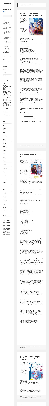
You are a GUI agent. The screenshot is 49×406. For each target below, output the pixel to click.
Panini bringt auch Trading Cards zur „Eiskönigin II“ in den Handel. (30, 357)
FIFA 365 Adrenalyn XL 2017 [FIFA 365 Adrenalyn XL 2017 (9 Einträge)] (6, 88)
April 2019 (4, 158)
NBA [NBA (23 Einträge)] (8, 100)
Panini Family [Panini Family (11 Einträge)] (9, 102)
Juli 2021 (4, 124)
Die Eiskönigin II (35, 145)
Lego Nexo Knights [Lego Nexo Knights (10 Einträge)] (5, 93)
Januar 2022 (4, 121)
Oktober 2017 (4, 182)
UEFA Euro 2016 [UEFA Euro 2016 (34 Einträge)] (6, 111)
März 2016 (4, 208)
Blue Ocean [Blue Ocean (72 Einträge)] (5, 82)
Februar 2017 (4, 193)
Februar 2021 (4, 131)
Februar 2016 (4, 210)
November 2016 (5, 197)
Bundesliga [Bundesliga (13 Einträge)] (9, 82)
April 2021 (4, 128)
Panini (40, 346)
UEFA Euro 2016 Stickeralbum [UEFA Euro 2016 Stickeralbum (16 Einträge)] (5, 113)
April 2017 (4, 190)
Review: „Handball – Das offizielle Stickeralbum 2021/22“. (7, 223)
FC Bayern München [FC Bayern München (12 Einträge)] (5, 86)
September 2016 (5, 200)
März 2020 (4, 143)
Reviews (4, 73)
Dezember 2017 (5, 179)
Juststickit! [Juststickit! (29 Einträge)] (7, 92)
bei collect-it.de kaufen (33, 316)
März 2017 (4, 192)
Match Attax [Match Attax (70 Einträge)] (8, 97)
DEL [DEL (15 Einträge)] (6, 83)
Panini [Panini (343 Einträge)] (5, 102)
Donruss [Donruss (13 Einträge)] (4, 85)
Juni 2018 (4, 172)
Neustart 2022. (8, 234)
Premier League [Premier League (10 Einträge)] (5, 104)
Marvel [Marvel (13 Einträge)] (4, 97)
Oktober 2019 (4, 150)
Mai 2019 (4, 157)
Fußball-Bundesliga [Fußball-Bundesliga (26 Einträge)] (6, 91)
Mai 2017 (4, 189)
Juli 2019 (4, 154)
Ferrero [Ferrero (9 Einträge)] (10, 86)
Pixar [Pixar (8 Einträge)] (6, 103)
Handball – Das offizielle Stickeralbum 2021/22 (6, 49)
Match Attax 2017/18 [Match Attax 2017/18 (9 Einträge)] (5, 100)
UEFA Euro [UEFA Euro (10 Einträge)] (4, 110)
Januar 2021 (4, 132)
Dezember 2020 (5, 133)
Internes (4, 69)
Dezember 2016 (5, 196)
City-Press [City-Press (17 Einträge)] (4, 83)
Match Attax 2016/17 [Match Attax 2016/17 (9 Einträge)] (5, 99)
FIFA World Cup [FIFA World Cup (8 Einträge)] (5, 89)
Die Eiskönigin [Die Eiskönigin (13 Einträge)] (5, 84)
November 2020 (5, 135)
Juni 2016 (4, 204)
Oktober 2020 (4, 136)
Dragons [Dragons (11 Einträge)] (6, 85)
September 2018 (5, 168)
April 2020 (4, 142)
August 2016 (4, 201)
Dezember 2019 (5, 147)
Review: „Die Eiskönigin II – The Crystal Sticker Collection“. (31, 14)
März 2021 (4, 129)
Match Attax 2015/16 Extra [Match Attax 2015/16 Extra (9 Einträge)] (6, 98)
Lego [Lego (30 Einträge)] (10, 92)
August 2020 (4, 139)
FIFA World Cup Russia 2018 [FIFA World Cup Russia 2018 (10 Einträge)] (6, 90)
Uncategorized (5, 75)
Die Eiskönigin (31, 145)
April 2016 (4, 207)
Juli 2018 (4, 171)
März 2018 (4, 175)
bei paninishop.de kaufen (28, 114)
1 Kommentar (23, 347)
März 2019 (4, 160)
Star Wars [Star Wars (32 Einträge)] (5, 105)
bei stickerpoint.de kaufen (27, 319)
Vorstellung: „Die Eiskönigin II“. (30, 155)
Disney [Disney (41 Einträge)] (8, 84)
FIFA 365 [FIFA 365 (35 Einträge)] (4, 87)
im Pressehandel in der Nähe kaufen (30, 113)
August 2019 (4, 153)
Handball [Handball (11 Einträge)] (4, 92)
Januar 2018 (4, 178)
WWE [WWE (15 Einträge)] (4, 115)
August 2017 (4, 185)
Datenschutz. (4, 215)
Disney (38, 346)
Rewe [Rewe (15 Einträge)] (8, 104)
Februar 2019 (4, 161)
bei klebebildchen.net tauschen (28, 117)
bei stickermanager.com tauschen (29, 118)
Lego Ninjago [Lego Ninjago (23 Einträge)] (5, 94)
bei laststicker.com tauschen (31, 322)
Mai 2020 (4, 140)
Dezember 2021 (5, 122)
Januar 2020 (4, 146)
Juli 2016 (4, 203)
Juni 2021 (4, 125)
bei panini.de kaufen (33, 312)
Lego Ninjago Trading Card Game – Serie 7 (7, 52)
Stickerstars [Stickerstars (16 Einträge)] (9, 105)
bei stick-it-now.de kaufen (38, 314)
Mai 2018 (4, 174)
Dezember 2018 (5, 164)
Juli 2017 (4, 186)
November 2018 (5, 165)
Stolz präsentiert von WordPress (24, 404)
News (3, 72)
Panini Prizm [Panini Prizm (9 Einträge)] (4, 103)
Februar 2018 (4, 176)
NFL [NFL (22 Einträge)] (10, 100)
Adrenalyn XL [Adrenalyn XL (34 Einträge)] (5, 80)
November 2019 (5, 149)
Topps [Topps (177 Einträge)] (4, 107)
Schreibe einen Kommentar (32, 397)
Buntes (4, 68)
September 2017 (5, 183)
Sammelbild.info (7, 3)
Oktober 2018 (4, 167)
